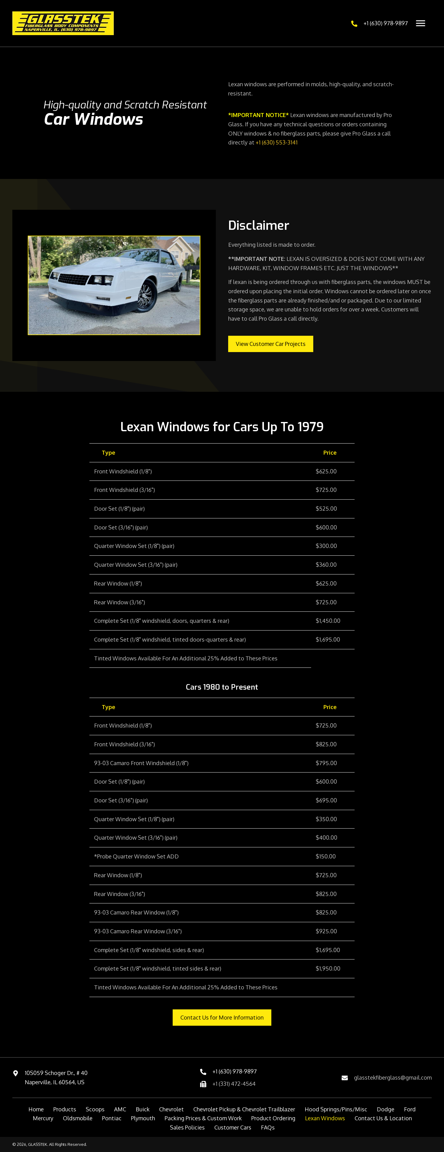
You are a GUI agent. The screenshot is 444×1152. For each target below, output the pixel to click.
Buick (143, 1109)
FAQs (268, 1127)
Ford (410, 1109)
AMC (120, 1109)
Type (108, 452)
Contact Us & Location (383, 1118)
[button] (270, 344)
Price (330, 452)
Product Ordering (273, 1118)
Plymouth (143, 1118)
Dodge (385, 1109)
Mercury (43, 1118)
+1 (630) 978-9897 (386, 23)
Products (64, 1109)
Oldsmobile (77, 1118)
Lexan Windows (325, 1118)
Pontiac (111, 1118)
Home (36, 1109)
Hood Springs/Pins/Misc (336, 1109)
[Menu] (420, 23)
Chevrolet (171, 1109)
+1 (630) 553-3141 (277, 142)
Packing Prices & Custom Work (203, 1118)
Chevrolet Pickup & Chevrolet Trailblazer (244, 1109)
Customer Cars (232, 1127)
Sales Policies (187, 1127)
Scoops (95, 1109)
